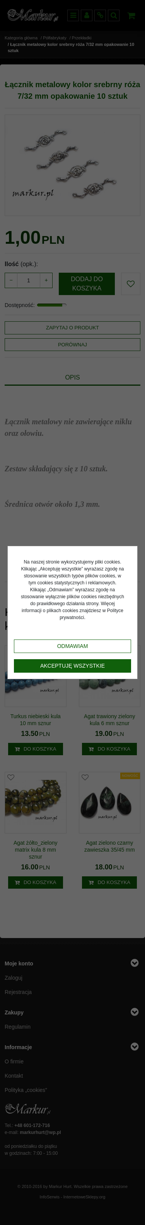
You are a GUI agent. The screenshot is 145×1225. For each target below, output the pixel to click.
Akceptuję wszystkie (72, 666)
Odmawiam (72, 646)
